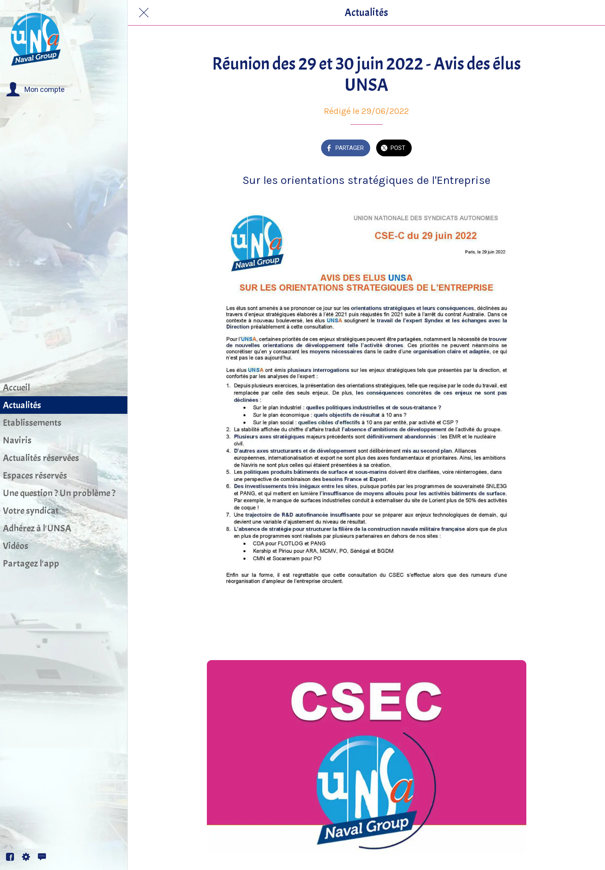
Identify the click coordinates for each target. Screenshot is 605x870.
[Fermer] (144, 13)
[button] (35, 90)
